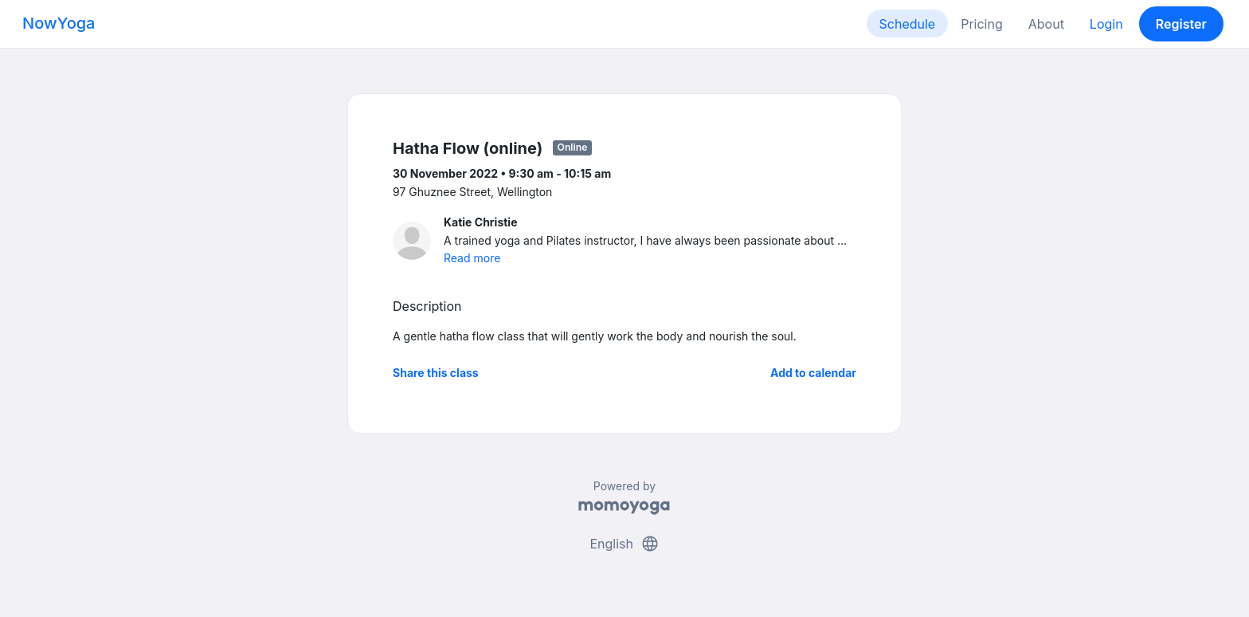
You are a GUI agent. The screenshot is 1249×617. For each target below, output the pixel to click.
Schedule (907, 24)
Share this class (436, 372)
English (624, 543)
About (1046, 24)
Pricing (982, 24)
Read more (472, 258)
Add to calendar (813, 372)
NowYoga (58, 23)
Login (1106, 24)
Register (1181, 24)
